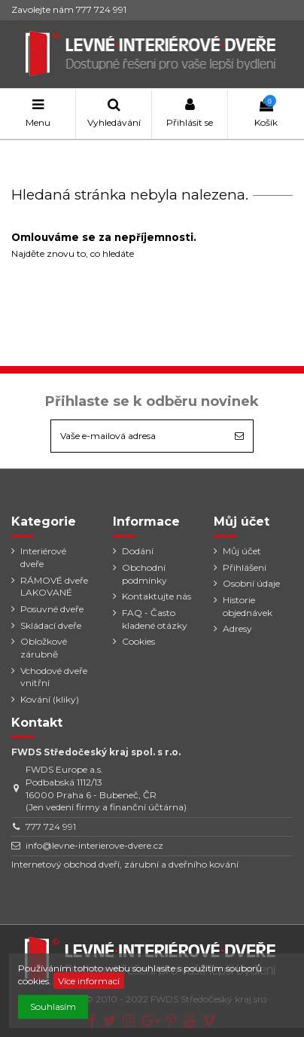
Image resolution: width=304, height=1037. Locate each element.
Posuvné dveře (52, 609)
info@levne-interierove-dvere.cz (94, 845)
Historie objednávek (247, 606)
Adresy (237, 628)
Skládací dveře (50, 625)
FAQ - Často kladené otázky (154, 619)
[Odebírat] (239, 436)
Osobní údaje (251, 583)
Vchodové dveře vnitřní (53, 677)
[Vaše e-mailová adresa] (138, 436)
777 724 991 (51, 826)
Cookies (138, 641)
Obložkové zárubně (43, 648)
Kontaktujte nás (156, 596)
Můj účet (242, 551)
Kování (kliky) (49, 699)
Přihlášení (244, 567)
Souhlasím (53, 1006)
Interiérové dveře (43, 557)
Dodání (138, 551)
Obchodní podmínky (144, 574)
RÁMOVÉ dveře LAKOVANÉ (54, 587)
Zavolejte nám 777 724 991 (68, 9)
